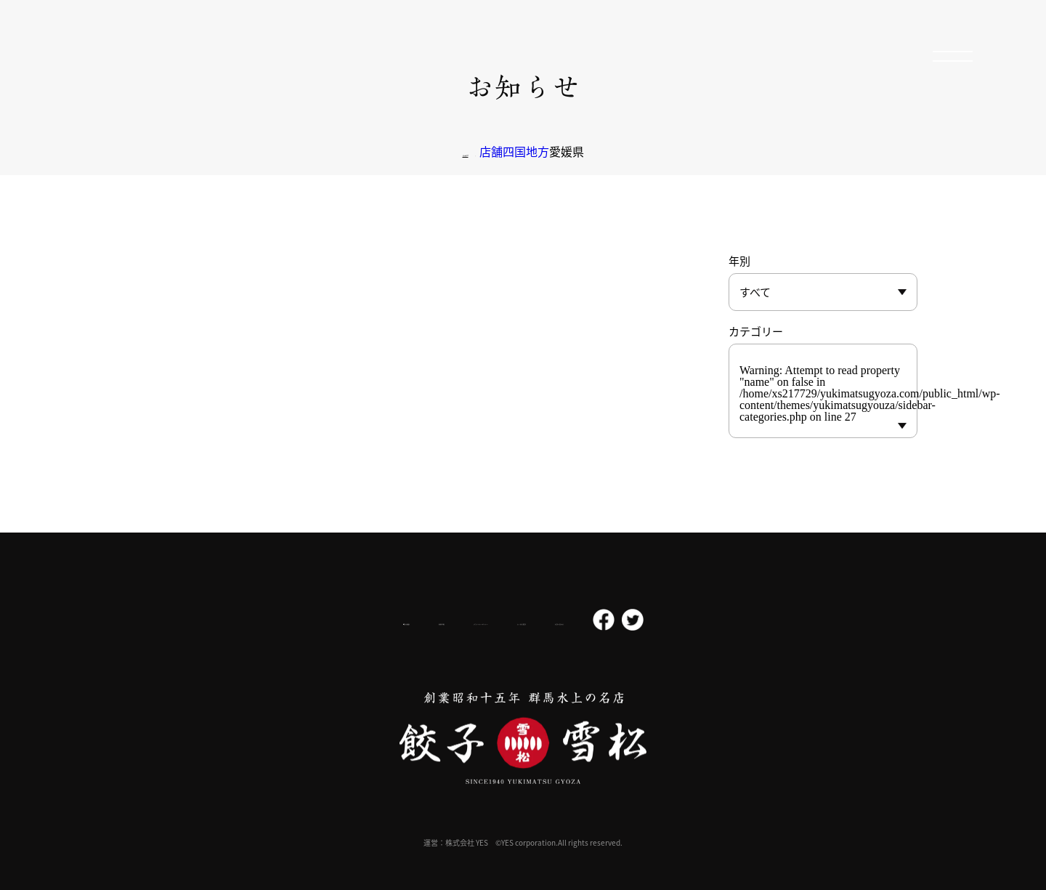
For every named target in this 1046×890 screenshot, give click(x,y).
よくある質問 (579, 620)
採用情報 (369, 620)
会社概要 (293, 620)
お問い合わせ (669, 620)
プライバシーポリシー (469, 620)
